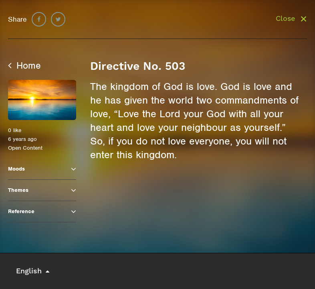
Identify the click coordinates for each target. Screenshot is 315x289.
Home (24, 65)
